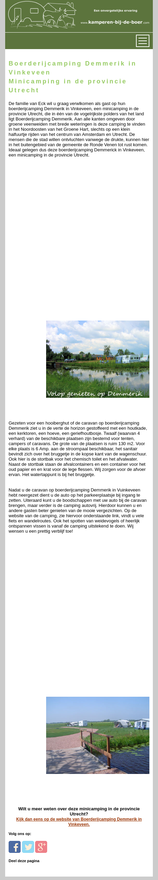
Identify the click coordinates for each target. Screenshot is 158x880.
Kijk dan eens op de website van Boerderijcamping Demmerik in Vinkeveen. (79, 822)
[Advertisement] (79, 241)
